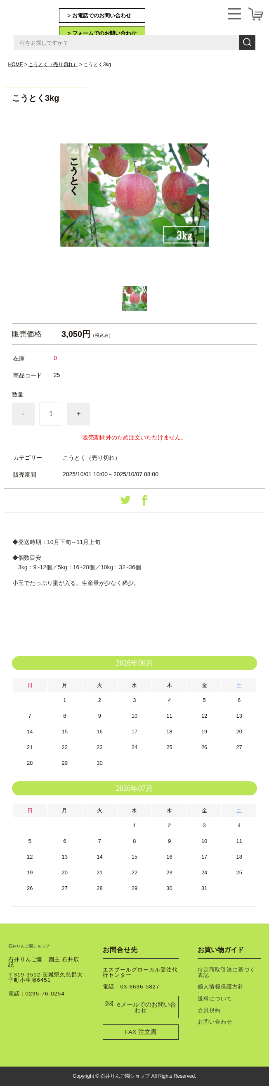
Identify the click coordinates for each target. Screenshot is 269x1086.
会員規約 (209, 1010)
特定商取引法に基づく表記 (226, 972)
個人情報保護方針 (221, 986)
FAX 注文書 (141, 1032)
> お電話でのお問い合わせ (100, 15)
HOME (15, 64)
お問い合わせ (215, 1022)
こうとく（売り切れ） (53, 64)
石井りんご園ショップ (37, 16)
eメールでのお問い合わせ (146, 1007)
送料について (215, 998)
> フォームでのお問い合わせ (102, 33)
